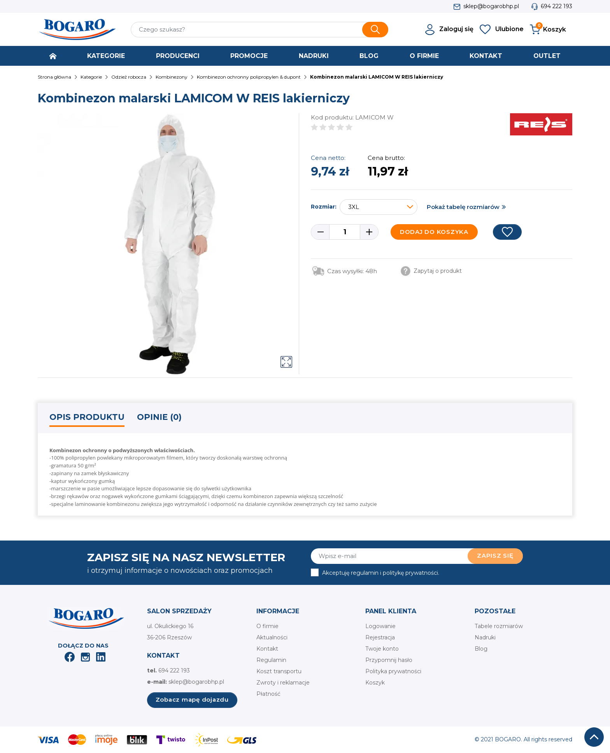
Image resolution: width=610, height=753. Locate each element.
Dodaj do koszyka (434, 231)
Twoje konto (382, 648)
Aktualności (271, 637)
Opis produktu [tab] (86, 417)
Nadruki (485, 637)
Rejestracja (380, 637)
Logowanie (380, 626)
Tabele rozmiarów (499, 626)
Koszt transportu (278, 671)
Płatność (268, 693)
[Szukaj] (259, 29)
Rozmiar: (324, 206)
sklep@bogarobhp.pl (491, 6)
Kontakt (267, 648)
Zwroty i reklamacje (283, 682)
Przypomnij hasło (388, 659)
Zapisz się (495, 555)
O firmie (267, 626)
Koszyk (375, 682)
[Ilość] (344, 232)
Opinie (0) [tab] (159, 417)
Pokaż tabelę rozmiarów (463, 207)
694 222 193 (556, 6)
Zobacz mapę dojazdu (192, 699)
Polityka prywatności (393, 671)
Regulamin (271, 659)
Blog (481, 648)
